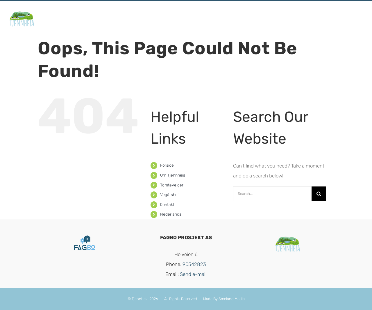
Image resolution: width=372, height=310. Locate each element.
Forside (167, 165)
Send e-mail (193, 274)
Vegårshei (169, 194)
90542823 (194, 264)
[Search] (319, 193)
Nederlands (170, 214)
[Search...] (272, 193)
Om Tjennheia (172, 175)
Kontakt (167, 204)
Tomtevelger (171, 185)
